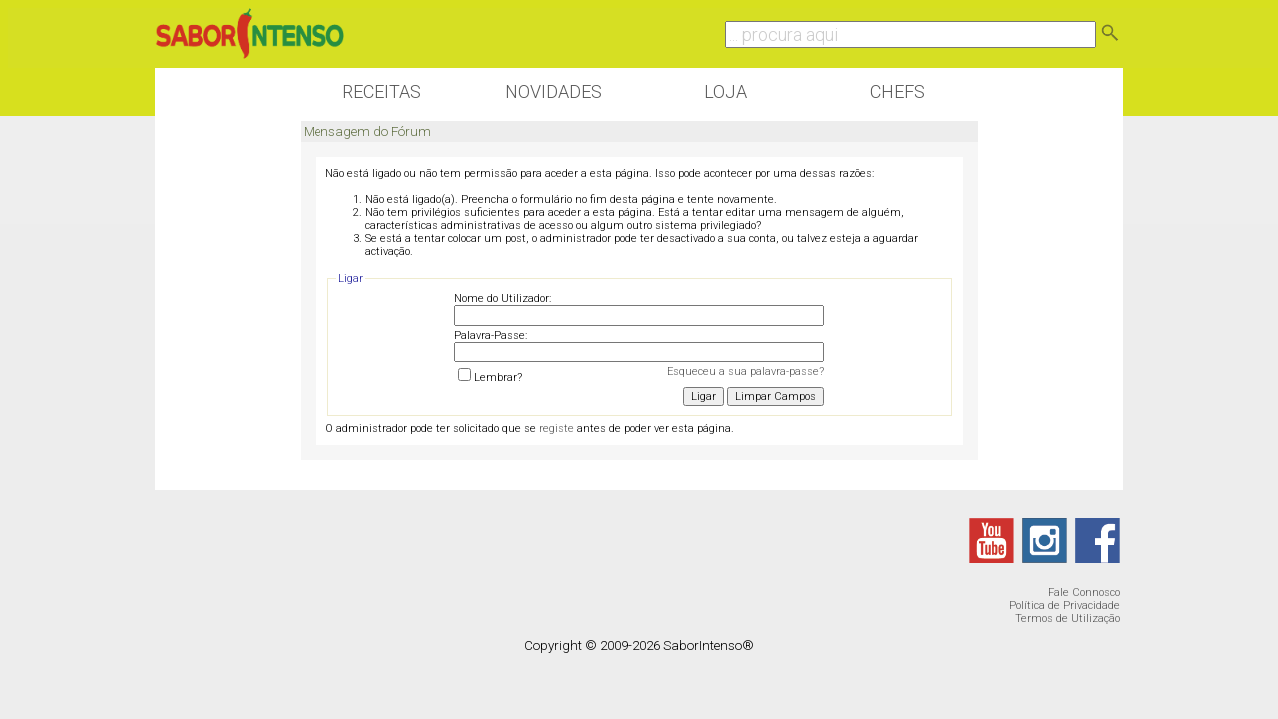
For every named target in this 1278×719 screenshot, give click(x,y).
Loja (725, 91)
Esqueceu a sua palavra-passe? (745, 371)
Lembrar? (490, 377)
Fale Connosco (1084, 592)
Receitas (381, 91)
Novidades (553, 91)
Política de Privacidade (1064, 605)
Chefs (897, 91)
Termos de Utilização (1067, 618)
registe (556, 428)
